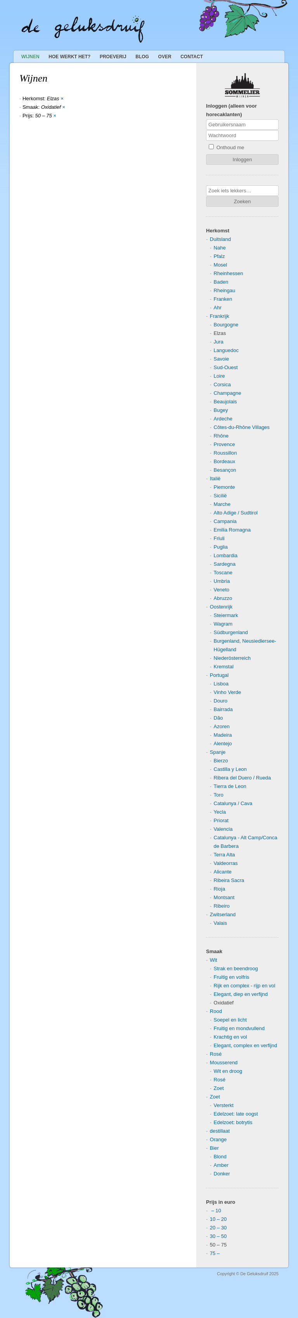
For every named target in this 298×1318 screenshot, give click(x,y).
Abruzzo (223, 598)
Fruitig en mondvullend (239, 1028)
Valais (220, 923)
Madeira (223, 735)
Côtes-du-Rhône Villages (242, 427)
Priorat (221, 820)
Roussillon (225, 453)
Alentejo (223, 743)
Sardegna (225, 564)
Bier (214, 1148)
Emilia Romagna (232, 530)
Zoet (219, 1088)
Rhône (221, 436)
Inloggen (242, 159)
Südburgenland (231, 632)
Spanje (217, 752)
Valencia (223, 829)
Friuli (219, 538)
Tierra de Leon (230, 786)
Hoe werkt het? (69, 56)
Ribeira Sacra (229, 880)
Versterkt (224, 1105)
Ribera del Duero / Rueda (242, 778)
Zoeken (242, 201)
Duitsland (220, 239)
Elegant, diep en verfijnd (241, 994)
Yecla (220, 812)
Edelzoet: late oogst (236, 1114)
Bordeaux (225, 461)
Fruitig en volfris (231, 977)
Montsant (224, 897)
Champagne (227, 393)
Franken (223, 299)
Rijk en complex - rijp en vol (244, 985)
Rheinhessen (228, 273)
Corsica (222, 384)
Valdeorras (226, 863)
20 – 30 (218, 1228)
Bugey (221, 410)
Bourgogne (226, 325)
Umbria (222, 581)
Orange (218, 1139)
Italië (215, 478)
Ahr (218, 307)
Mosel (220, 265)
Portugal (219, 675)
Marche (222, 504)
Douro (220, 701)
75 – (215, 1253)
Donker (222, 1174)
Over (165, 56)
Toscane (223, 572)
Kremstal (224, 666)
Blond (220, 1156)
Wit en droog (228, 1071)
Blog (142, 56)
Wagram (223, 624)
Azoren (222, 726)
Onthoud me (226, 147)
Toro (219, 795)
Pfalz (219, 256)
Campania (225, 521)
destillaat (220, 1131)
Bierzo (221, 761)
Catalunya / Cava (233, 803)
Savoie (221, 359)
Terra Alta (224, 855)
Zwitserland (223, 914)
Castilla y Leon (230, 769)
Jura (219, 342)
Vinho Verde (227, 692)
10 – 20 (218, 1219)
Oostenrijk (221, 607)
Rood (216, 1011)
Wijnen (30, 56)
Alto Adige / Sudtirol (236, 513)
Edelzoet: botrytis (233, 1122)
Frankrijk (219, 316)
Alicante (223, 872)
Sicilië (220, 496)
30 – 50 (218, 1236)
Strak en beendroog (236, 968)
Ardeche (223, 419)
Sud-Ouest (226, 367)
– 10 (215, 1210)
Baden (221, 282)
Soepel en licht (230, 1020)
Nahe (220, 248)
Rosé (216, 1054)
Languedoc (226, 350)
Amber (221, 1165)
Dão (218, 718)
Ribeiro (222, 906)
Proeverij (113, 56)
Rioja (219, 889)
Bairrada (223, 709)
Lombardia (225, 555)
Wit (213, 960)
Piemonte (224, 487)
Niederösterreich (232, 658)
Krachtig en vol (230, 1037)
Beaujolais (225, 401)
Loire (219, 376)
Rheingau (225, 290)
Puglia (221, 547)
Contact (191, 56)
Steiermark (226, 615)
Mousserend (224, 1062)
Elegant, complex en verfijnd (245, 1045)
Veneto (222, 590)
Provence (224, 444)
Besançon (225, 470)
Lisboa (221, 684)
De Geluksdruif (83, 29)
